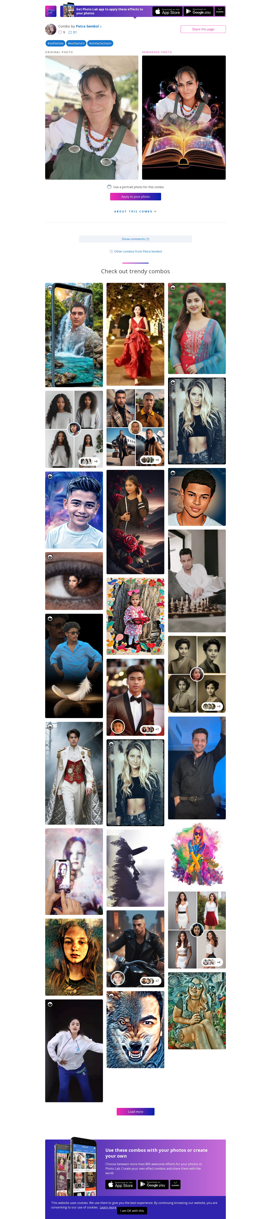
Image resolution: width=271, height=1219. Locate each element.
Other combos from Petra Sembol (135, 251)
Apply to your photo (135, 197)
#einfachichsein (100, 43)
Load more (135, 1112)
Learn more (108, 1207)
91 (73, 32)
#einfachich (76, 43)
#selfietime (55, 43)
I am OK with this (132, 1211)
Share (203, 29)
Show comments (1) (135, 239)
